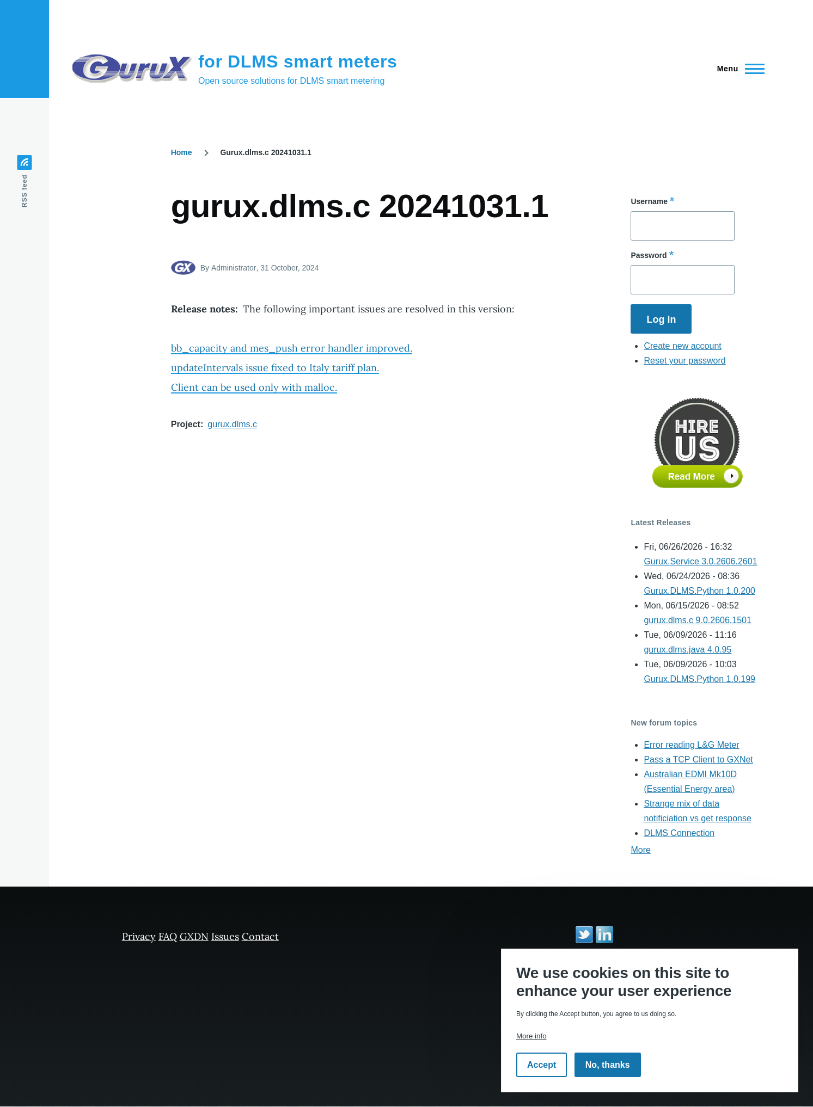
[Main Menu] (737, 68)
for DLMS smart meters (298, 61)
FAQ (167, 936)
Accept (541, 1064)
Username (649, 201)
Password (649, 255)
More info (531, 1036)
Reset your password (684, 360)
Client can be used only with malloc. (254, 387)
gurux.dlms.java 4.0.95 (687, 649)
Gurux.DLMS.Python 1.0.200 (699, 590)
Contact (260, 936)
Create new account (682, 345)
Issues (225, 936)
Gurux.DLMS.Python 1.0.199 (699, 679)
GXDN (194, 936)
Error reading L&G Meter (691, 744)
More (640, 849)
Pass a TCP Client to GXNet (698, 759)
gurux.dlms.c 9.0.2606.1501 (697, 620)
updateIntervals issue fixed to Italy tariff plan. (275, 367)
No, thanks (607, 1064)
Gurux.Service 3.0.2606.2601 (700, 561)
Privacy (139, 936)
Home (181, 152)
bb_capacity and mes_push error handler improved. (291, 348)
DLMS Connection (679, 833)
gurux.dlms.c (232, 424)
